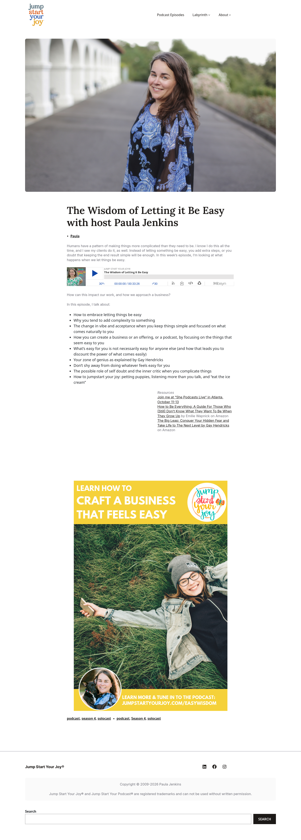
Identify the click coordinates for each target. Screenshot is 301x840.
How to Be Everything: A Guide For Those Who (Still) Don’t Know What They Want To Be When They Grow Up (194, 411)
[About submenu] (230, 15)
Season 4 (138, 718)
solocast (104, 718)
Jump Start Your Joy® (44, 767)
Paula (74, 236)
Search (30, 811)
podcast (73, 718)
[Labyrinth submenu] (209, 15)
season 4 (89, 718)
